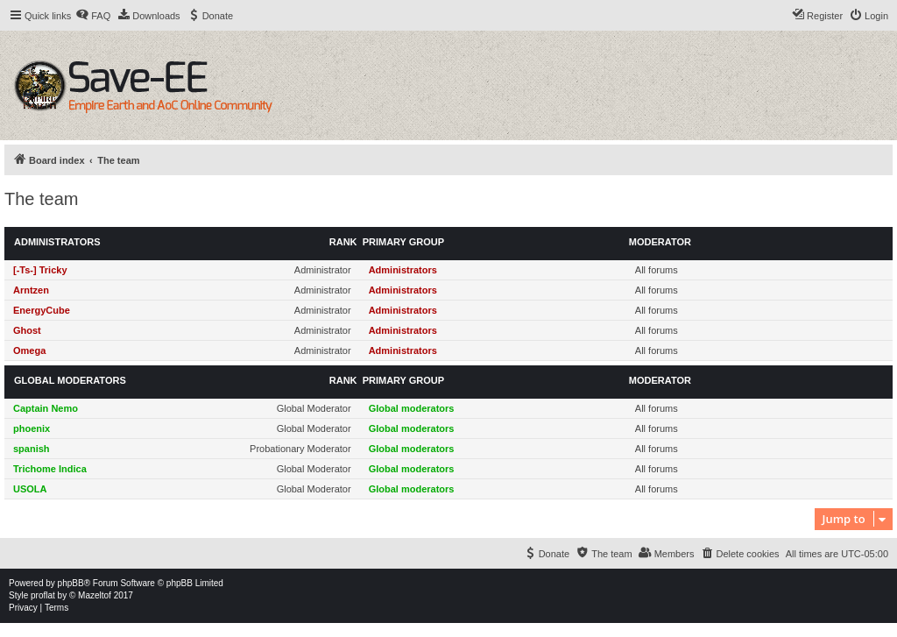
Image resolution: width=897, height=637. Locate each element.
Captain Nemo (45, 408)
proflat (43, 595)
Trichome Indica (50, 469)
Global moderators (70, 380)
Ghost (27, 330)
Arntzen (31, 290)
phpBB (71, 583)
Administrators (57, 242)
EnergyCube (41, 310)
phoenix (31, 428)
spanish (31, 448)
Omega (29, 350)
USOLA (30, 489)
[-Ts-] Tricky (40, 270)
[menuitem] (92, 15)
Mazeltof (94, 595)
